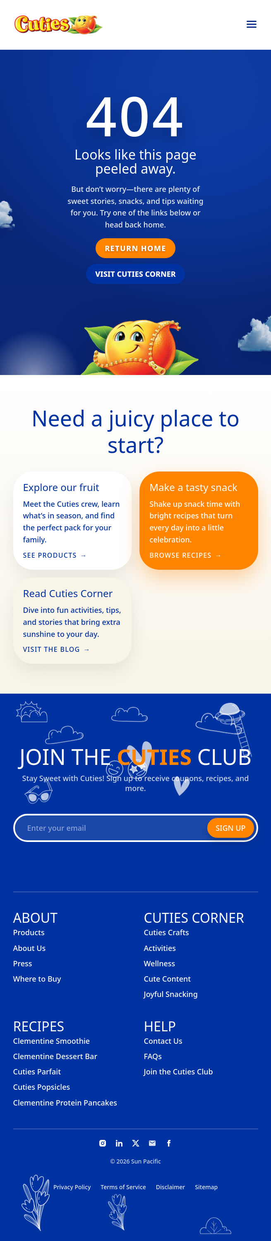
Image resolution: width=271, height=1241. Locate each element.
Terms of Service (123, 1187)
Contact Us (163, 1041)
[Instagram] (102, 1143)
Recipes (39, 1026)
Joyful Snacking (171, 994)
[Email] (152, 1143)
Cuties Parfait (37, 1072)
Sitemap (206, 1187)
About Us (29, 948)
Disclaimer (170, 1187)
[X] (136, 1143)
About (35, 918)
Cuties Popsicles (41, 1087)
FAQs (153, 1056)
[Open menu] (251, 25)
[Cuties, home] (58, 24)
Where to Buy (37, 979)
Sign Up (230, 828)
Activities (160, 948)
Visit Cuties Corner (135, 274)
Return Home (135, 248)
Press (22, 963)
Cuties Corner (194, 918)
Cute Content (167, 979)
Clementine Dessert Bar (55, 1056)
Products (29, 932)
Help (160, 1026)
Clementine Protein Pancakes (65, 1103)
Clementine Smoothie (51, 1041)
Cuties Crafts (166, 932)
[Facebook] (169, 1143)
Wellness (159, 963)
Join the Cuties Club (178, 1072)
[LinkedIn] (119, 1143)
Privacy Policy (72, 1187)
